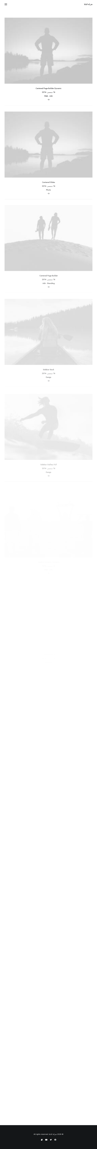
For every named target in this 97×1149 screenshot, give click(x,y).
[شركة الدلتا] (88, 4)
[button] (6, 4)
